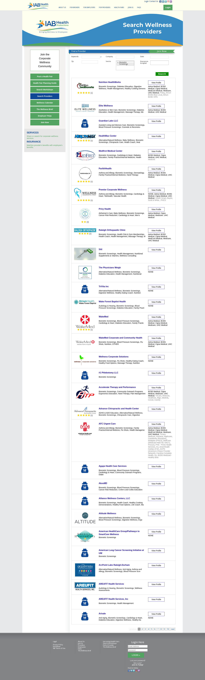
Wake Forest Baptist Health (112, 301)
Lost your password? (137, 661)
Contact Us (153, 1)
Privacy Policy (58, 645)
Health (138, 157)
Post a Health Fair (44, 76)
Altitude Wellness (107, 513)
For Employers (89, 7)
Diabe (101, 474)
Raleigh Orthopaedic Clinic (112, 230)
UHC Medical (153, 93)
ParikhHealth (105, 168)
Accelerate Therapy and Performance (117, 387)
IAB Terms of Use (59, 648)
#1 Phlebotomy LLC (108, 373)
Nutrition (137, 293)
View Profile (156, 83)
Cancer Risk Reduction (108, 215)
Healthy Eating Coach (124, 293)
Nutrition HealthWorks (110, 82)
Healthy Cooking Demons (135, 89)
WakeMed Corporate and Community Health (120, 338)
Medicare (167, 91)
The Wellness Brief (45, 109)
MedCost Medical (155, 91)
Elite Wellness (106, 106)
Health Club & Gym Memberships (130, 234)
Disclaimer (57, 646)
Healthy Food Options (107, 363)
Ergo (140, 520)
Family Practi (139, 308)
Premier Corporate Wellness (113, 190)
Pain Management (137, 394)
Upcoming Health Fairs (111, 641)
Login (146, 1)
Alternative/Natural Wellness (110, 140)
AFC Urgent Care (107, 424)
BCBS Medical (154, 155)
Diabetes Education (125, 86)
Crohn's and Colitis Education (130, 490)
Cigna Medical (161, 89)
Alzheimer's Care (106, 213)
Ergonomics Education (108, 394)
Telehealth (108, 196)
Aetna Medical (154, 86)
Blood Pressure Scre (132, 571)
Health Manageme (137, 430)
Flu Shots (121, 361)
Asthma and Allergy (106, 173)
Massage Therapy (132, 112)
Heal (138, 142)
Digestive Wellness (106, 293)
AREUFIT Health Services (111, 584)
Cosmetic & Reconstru (131, 127)
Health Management (115, 89)
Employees (82, 647)
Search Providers (44, 96)
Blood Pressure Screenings (110, 127)
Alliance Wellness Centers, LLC (114, 498)
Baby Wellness (129, 140)
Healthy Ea (136, 620)
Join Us (130, 7)
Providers (81, 645)
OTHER (115, 344)
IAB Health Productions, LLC (37, 6)
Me (142, 112)
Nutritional (137, 274)
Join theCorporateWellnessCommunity (44, 60)
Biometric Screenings (107, 86)
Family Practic (138, 323)
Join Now (45, 122)
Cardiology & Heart (124, 155)
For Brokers (75, 7)
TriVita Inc (104, 286)
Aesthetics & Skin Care (108, 110)
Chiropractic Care (116, 142)
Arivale (102, 613)
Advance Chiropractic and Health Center (119, 409)
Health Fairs (119, 7)
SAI (100, 249)
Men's (137, 215)
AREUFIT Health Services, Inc (113, 599)
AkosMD (103, 483)
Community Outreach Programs (130, 391)
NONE (150, 194)
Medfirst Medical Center (110, 151)
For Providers (104, 7)
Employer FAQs (45, 116)
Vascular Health (120, 196)
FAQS (139, 7)
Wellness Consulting (128, 256)
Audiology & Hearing (107, 306)
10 (168, 629)
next (173, 629)
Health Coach (129, 142)
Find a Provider (108, 645)
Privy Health (105, 209)
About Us (62, 7)
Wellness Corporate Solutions (113, 357)
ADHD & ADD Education (109, 413)
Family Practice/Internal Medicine (121, 157)
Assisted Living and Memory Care (112, 125)
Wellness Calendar (45, 103)
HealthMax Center (107, 136)
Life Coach (135, 505)
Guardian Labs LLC (108, 121)
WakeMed (103, 317)
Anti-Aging (127, 569)
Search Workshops (44, 90)
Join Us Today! (137, 665)
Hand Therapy (132, 175)
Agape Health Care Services (113, 466)
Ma (142, 505)
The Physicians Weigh (110, 267)
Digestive (136, 415)
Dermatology (139, 173)
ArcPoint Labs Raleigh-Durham (114, 565)
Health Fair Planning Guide (44, 83)
